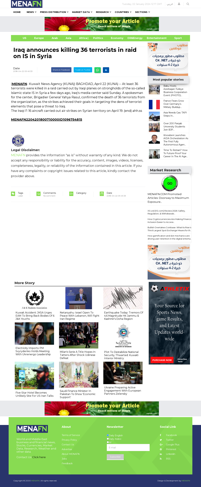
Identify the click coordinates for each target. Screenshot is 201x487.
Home (17, 12)
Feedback (67, 463)
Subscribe (115, 456)
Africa (82, 38)
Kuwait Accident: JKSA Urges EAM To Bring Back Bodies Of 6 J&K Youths (35, 315)
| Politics (97, 38)
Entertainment (151, 38)
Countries (122, 12)
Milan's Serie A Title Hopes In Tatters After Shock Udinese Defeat (77, 355)
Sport (176, 38)
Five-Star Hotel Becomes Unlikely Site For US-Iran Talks (34, 394)
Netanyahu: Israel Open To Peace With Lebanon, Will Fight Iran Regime (79, 315)
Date (16, 68)
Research (102, 12)
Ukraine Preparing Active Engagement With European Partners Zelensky (122, 390)
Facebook (168, 435)
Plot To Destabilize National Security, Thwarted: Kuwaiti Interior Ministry (121, 355)
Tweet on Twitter (83, 70)
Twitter (167, 439)
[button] (179, 4)
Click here (39, 457)
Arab (55, 38)
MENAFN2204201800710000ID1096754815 (46, 119)
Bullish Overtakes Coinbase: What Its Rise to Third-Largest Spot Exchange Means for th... (170, 229)
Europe (39, 38)
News (30, 12)
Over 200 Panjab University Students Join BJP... (174, 126)
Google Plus (169, 444)
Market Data (81, 12)
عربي (170, 4)
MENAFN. (35, 480)
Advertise (67, 449)
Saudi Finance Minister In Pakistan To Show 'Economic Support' (77, 394)
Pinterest (168, 449)
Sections (141, 12)
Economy (117, 38)
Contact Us (68, 444)
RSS (165, 458)
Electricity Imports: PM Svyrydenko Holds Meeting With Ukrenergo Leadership (33, 351)
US (20, 38)
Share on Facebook (61, 70)
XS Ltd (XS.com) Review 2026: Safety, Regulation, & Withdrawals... (166, 212)
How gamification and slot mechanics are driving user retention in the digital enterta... (170, 237)
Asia (68, 38)
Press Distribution (53, 12)
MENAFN (19, 84)
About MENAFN (71, 454)
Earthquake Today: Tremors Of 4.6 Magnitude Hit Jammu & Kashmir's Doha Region (123, 315)
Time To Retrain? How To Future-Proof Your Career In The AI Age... (175, 153)
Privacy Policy (69, 439)
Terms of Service (71, 435)
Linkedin (167, 454)
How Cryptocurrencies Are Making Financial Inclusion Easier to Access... (170, 220)
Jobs (64, 458)
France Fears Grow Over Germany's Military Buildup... (173, 104)
